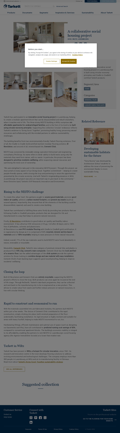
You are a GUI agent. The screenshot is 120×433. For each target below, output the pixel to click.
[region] (61, 55)
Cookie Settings (51, 61)
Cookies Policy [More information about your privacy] (77, 55)
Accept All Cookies (68, 61)
